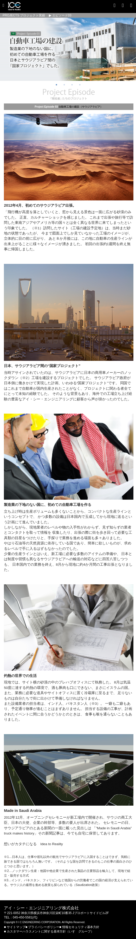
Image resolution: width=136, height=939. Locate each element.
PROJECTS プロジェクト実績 (24, 15)
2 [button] (64, 84)
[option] (68, 49)
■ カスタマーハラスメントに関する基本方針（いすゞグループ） (49, 931)
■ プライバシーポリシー (42, 927)
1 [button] (56, 84)
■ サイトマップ (14, 927)
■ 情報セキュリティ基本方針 (79, 927)
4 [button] (79, 84)
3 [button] (72, 84)
